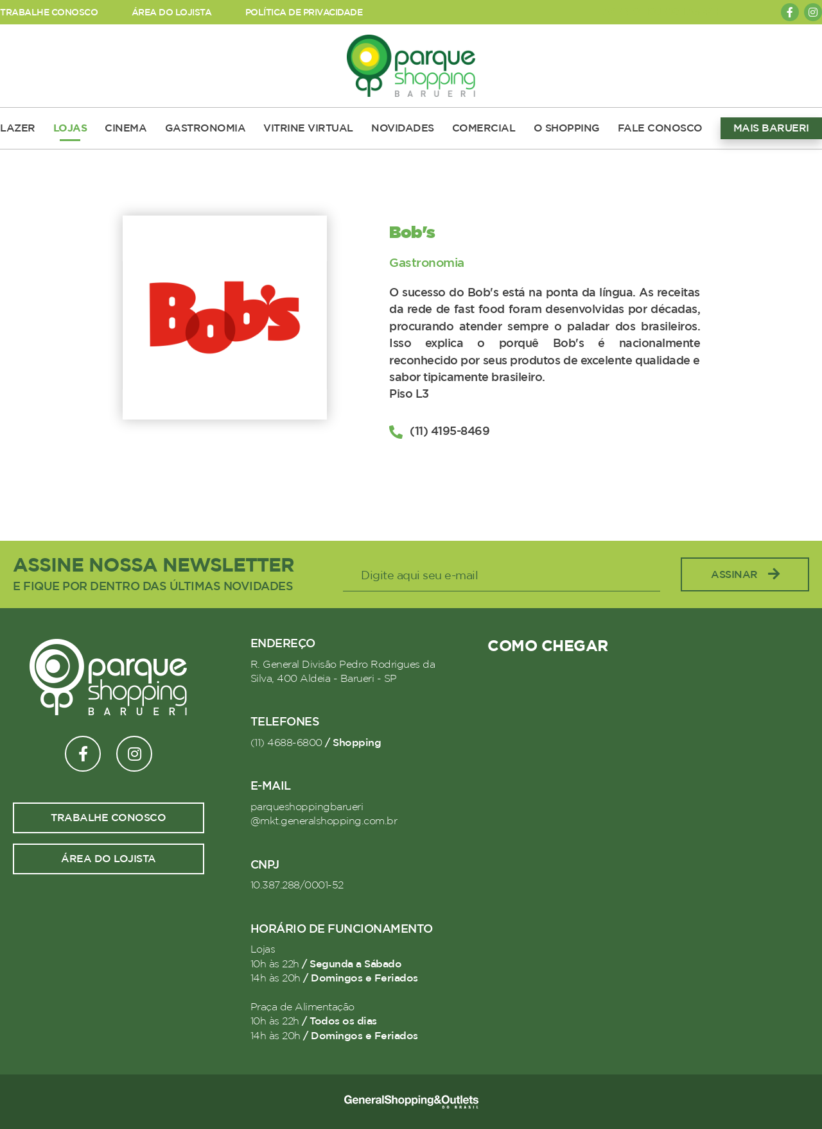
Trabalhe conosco (108, 818)
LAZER (17, 128)
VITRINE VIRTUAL (308, 128)
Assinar (745, 574)
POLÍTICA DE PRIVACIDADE (304, 12)
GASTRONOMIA (205, 128)
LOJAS (70, 128)
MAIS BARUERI (771, 128)
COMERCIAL (484, 128)
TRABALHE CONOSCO (49, 12)
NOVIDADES (402, 128)
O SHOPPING (567, 128)
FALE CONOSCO (660, 128)
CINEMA (125, 128)
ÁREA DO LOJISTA (172, 12)
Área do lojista (108, 859)
